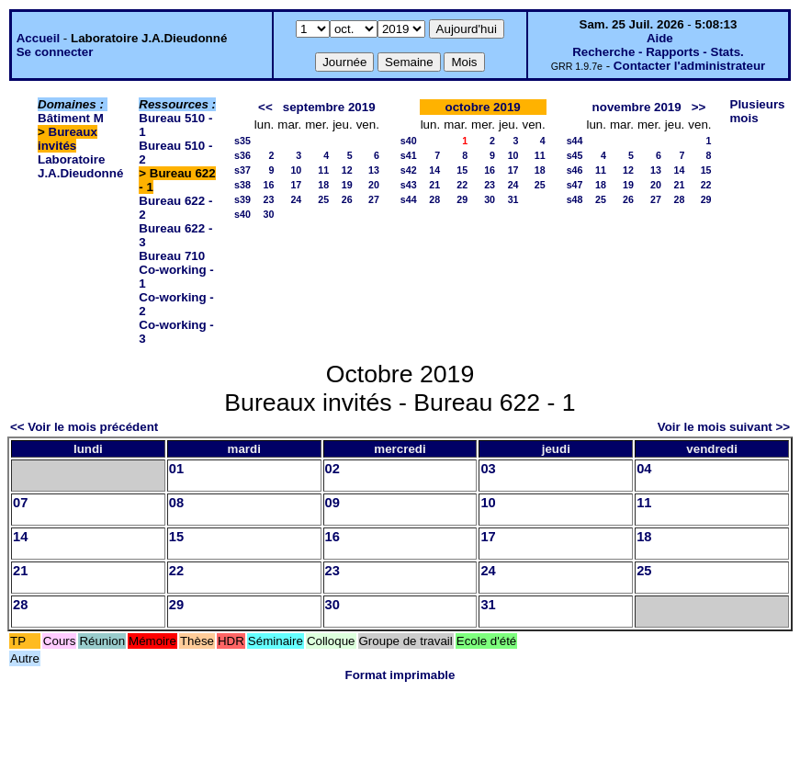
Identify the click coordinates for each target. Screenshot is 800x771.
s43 (408, 184)
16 (268, 184)
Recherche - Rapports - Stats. (658, 52)
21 (434, 184)
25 (323, 199)
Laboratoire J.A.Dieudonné (80, 166)
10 (295, 170)
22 (462, 184)
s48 (575, 199)
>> (699, 107)
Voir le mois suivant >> (724, 427)
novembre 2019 (637, 107)
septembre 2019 (329, 107)
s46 (575, 170)
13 (373, 170)
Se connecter (55, 52)
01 (176, 468)
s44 (408, 199)
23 (268, 199)
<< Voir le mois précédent (84, 427)
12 (347, 170)
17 (295, 184)
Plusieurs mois (757, 111)
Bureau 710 (172, 256)
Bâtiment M (71, 118)
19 (347, 184)
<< (265, 107)
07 (20, 502)
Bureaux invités (67, 139)
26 (347, 199)
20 (373, 184)
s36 (242, 155)
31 (513, 199)
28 (434, 199)
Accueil (38, 38)
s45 (575, 155)
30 (268, 214)
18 (323, 184)
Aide (660, 38)
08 (176, 502)
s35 (242, 140)
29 (462, 199)
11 (323, 170)
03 (487, 468)
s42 (408, 170)
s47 (575, 184)
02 (332, 468)
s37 (242, 170)
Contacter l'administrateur (689, 66)
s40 (242, 214)
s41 (408, 155)
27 (373, 199)
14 (434, 170)
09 (332, 502)
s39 (242, 199)
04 (644, 468)
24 (295, 199)
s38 (242, 184)
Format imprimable (400, 675)
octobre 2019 (483, 107)
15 (462, 170)
